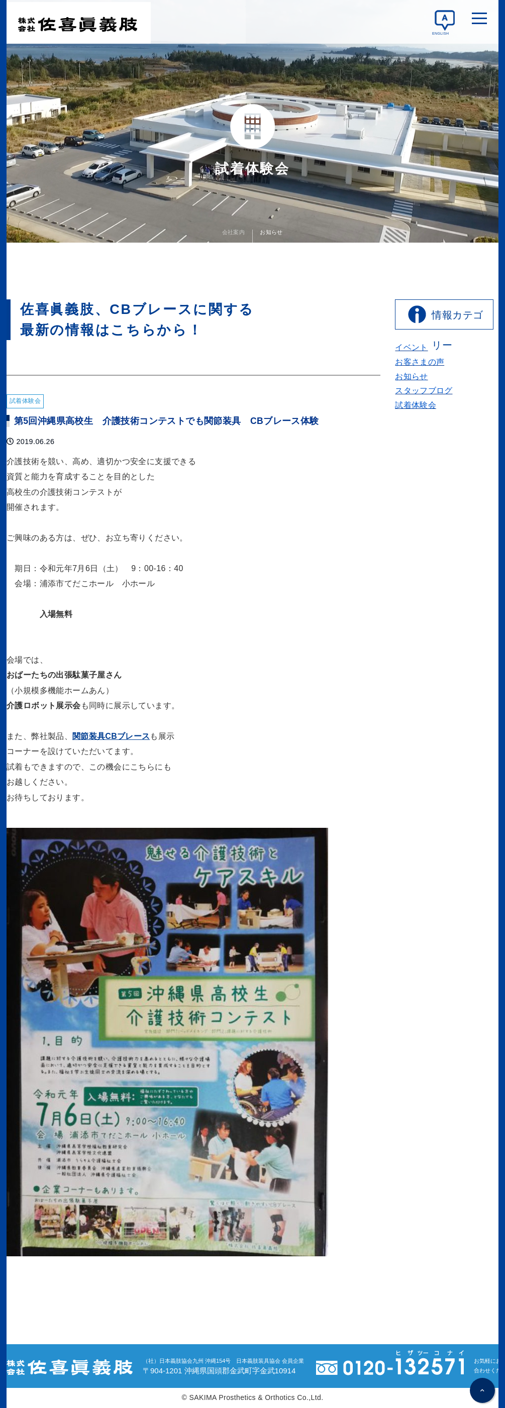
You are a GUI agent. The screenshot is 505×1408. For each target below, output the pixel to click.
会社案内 (233, 231)
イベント (411, 347)
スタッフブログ (424, 390)
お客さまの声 (419, 362)
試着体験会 (415, 405)
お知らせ (271, 231)
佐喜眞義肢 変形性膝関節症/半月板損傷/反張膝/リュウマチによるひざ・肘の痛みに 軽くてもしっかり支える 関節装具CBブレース (79, 22)
